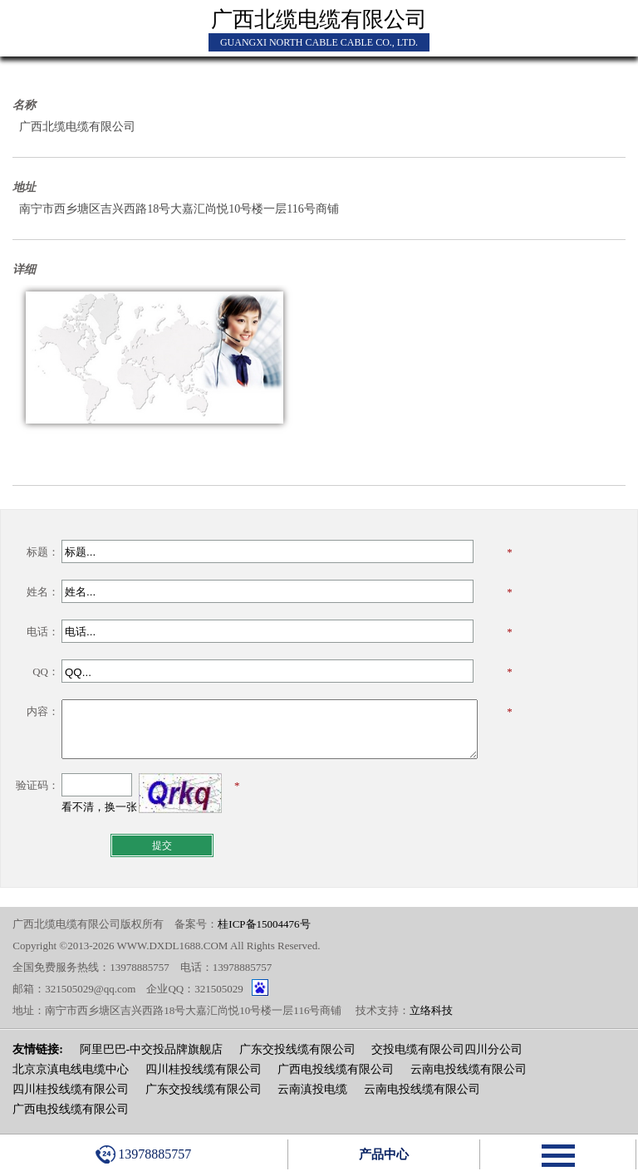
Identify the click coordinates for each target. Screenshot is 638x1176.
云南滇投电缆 (312, 1089)
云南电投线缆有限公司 (468, 1069)
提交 (162, 845)
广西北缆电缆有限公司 (319, 19)
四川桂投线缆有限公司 (203, 1069)
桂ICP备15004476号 (264, 924)
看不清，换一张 (99, 807)
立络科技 (431, 1010)
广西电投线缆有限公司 (335, 1069)
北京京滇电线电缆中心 (70, 1069)
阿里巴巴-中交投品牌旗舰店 (151, 1049)
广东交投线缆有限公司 (297, 1049)
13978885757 (143, 1154)
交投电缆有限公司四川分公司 (447, 1049)
